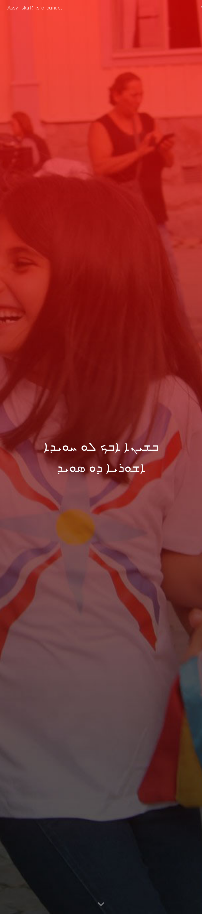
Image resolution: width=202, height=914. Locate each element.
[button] (101, 904)
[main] (101, 457)
